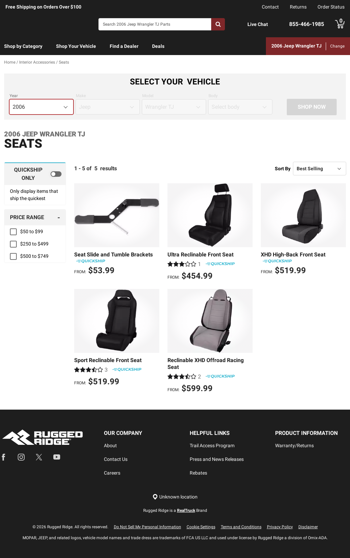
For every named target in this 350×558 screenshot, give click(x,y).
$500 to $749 (34, 256)
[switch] (35, 174)
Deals (158, 46)
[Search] (154, 24)
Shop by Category (23, 46)
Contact (270, 7)
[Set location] (175, 497)
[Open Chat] (240, 24)
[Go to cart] (340, 24)
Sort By (283, 168)
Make (81, 96)
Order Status (331, 7)
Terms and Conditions (241, 526)
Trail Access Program (212, 445)
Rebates (198, 473)
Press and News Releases (217, 459)
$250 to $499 (34, 244)
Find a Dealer (124, 46)
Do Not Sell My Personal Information (147, 526)
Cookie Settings (201, 526)
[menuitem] (23, 46)
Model (147, 96)
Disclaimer (308, 526)
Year (14, 96)
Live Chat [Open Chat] (257, 24)
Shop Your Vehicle (76, 46)
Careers (112, 473)
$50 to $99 (31, 232)
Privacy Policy (280, 526)
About (110, 445)
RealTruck (186, 510)
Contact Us (115, 459)
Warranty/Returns (294, 445)
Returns (298, 7)
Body (213, 96)
